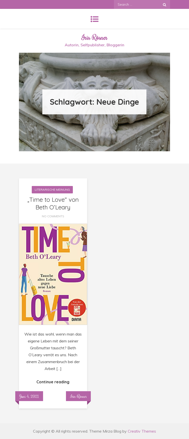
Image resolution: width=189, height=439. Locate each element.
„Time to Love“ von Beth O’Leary (53, 203)
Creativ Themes (142, 431)
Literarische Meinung (52, 189)
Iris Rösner (94, 37)
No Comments (53, 216)
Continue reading (52, 381)
